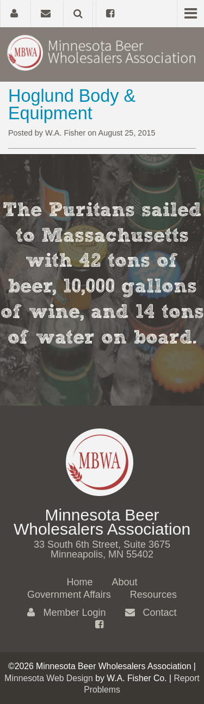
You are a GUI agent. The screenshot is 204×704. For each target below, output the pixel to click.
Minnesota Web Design (48, 678)
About (124, 582)
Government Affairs (69, 594)
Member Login (66, 612)
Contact (151, 612)
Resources (153, 594)
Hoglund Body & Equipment (71, 104)
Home (79, 582)
